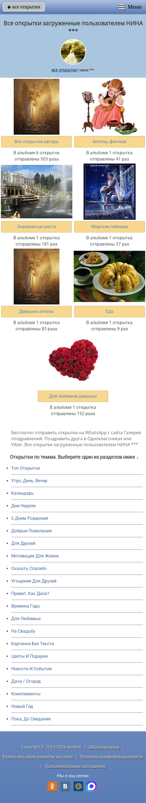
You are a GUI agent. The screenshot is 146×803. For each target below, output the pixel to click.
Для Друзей (23, 543)
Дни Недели (23, 505)
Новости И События (31, 668)
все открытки (23, 7)
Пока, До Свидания (31, 719)
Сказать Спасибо (29, 568)
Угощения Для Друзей (33, 581)
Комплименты (26, 693)
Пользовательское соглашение (75, 766)
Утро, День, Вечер (29, 480)
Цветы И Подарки (29, 656)
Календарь (22, 493)
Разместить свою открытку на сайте (38, 756)
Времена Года (25, 606)
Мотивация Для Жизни (35, 556)
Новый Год (22, 706)
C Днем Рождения (29, 518)
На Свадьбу (23, 631)
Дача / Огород (26, 681)
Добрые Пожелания (31, 530)
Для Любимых (26, 618)
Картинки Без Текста (32, 643)
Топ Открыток (25, 468)
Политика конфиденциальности (112, 756)
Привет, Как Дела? (30, 593)
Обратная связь (104, 747)
